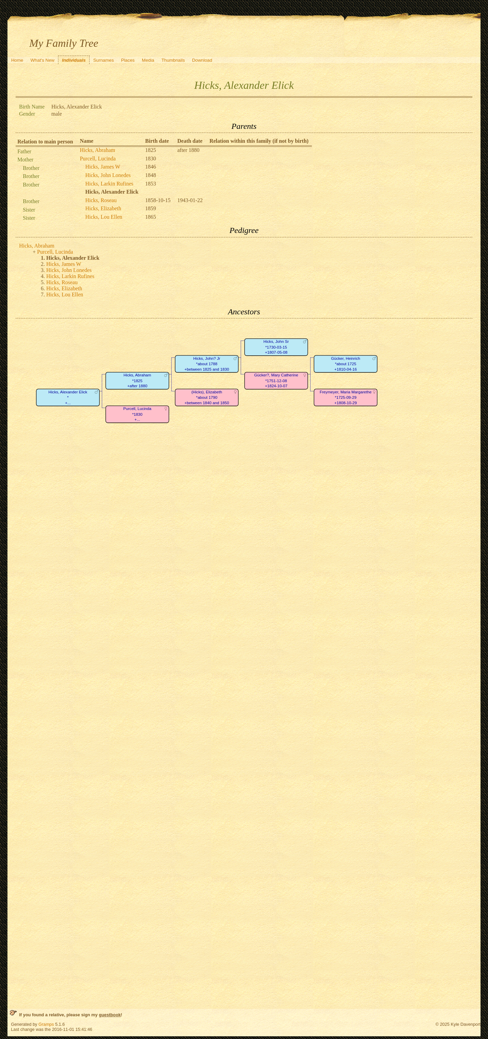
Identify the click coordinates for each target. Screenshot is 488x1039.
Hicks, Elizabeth (103, 208)
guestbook (110, 1014)
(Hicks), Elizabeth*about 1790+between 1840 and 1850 (207, 397)
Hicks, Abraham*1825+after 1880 (137, 381)
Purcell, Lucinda (98, 158)
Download (202, 60)
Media (148, 60)
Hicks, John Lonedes (108, 175)
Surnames (103, 60)
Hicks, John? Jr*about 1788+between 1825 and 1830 (207, 364)
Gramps (46, 1024)
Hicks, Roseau (100, 200)
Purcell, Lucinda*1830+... (137, 414)
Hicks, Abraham (97, 150)
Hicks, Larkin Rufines (109, 184)
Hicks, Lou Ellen (103, 217)
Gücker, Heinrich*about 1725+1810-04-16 (345, 364)
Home (17, 60)
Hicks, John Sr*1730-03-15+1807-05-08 (276, 347)
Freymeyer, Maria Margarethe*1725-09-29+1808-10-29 (346, 397)
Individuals (74, 60)
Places (128, 60)
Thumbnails (173, 60)
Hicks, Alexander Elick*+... (68, 397)
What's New (43, 60)
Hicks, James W (102, 167)
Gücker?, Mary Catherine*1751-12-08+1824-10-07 (276, 381)
